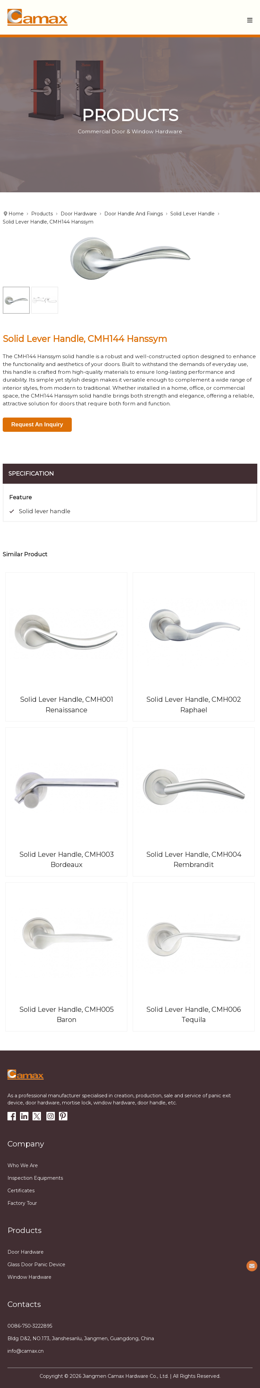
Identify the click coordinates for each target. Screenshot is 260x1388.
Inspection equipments (35, 1178)
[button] (250, 20)
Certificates (21, 1191)
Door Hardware (25, 1252)
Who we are (22, 1165)
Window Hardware (29, 1277)
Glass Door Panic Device (36, 1264)
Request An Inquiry (37, 424)
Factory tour (22, 1203)
